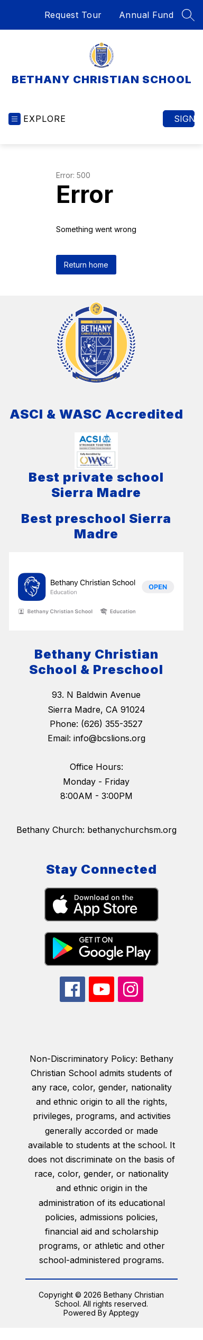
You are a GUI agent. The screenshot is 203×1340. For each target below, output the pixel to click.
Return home (86, 264)
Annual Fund (146, 15)
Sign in (184, 118)
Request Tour (73, 15)
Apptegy (124, 1312)
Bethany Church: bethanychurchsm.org (96, 829)
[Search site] (188, 14)
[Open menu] (37, 119)
